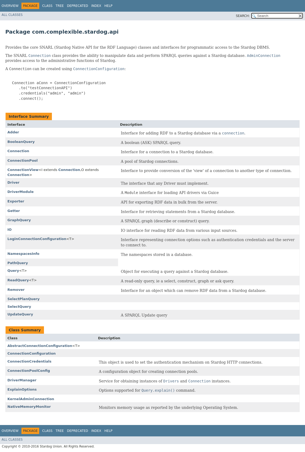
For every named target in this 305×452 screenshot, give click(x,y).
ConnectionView (22, 170)
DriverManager (22, 380)
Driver (13, 182)
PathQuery (17, 263)
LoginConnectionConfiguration (36, 239)
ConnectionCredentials (29, 361)
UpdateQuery (20, 314)
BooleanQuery (21, 142)
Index (96, 6)
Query (13, 271)
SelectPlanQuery (23, 299)
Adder (13, 132)
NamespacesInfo (23, 254)
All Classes (12, 15)
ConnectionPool (22, 160)
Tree (60, 6)
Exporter (15, 201)
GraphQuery (19, 220)
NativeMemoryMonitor (29, 407)
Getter (13, 211)
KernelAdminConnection (30, 399)
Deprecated (77, 6)
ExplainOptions (22, 389)
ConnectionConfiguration (31, 353)
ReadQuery (18, 280)
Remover (16, 290)
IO (9, 230)
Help (108, 6)
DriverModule (20, 192)
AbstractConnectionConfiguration (39, 346)
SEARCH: (243, 16)
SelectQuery (19, 307)
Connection (18, 151)
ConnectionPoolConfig (28, 371)
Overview (10, 6)
